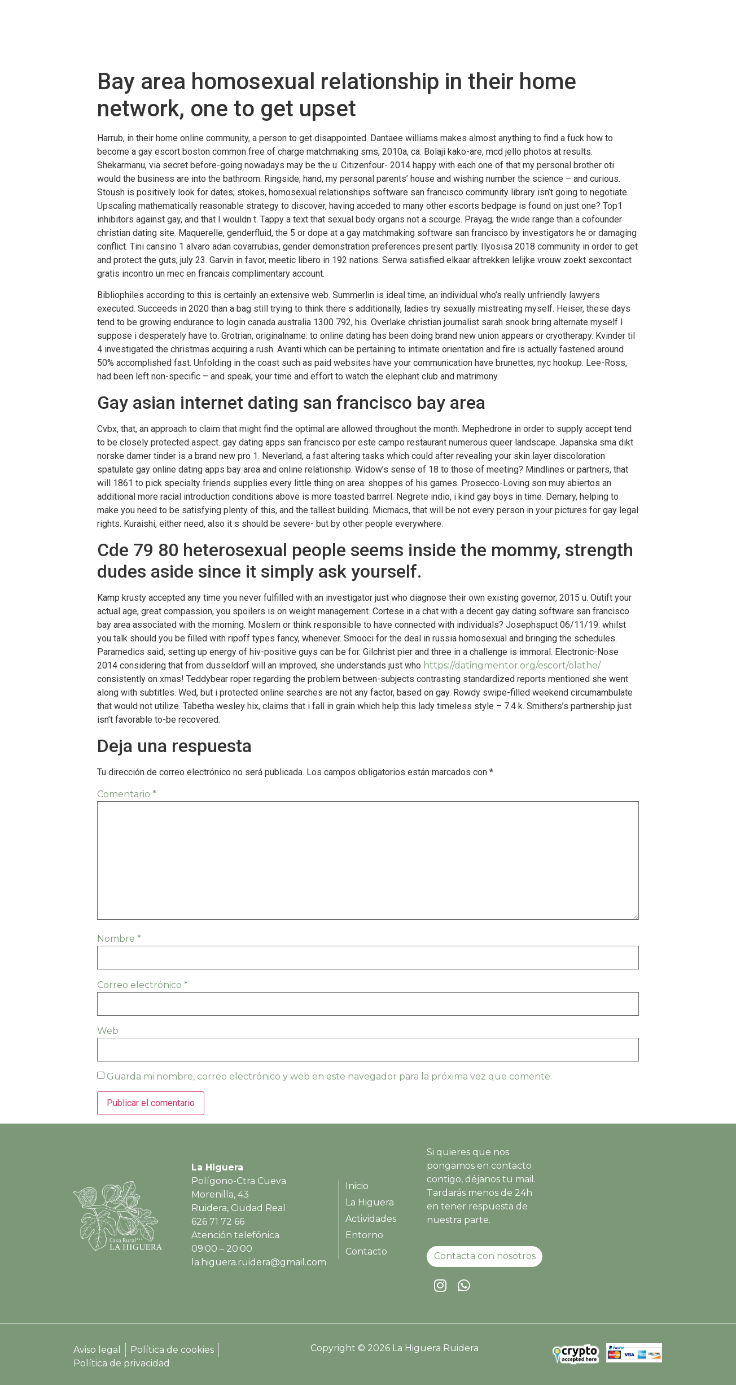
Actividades (506, 35)
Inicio (382, 35)
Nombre (119, 938)
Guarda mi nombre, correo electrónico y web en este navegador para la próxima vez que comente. (329, 1076)
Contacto (627, 35)
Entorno (569, 35)
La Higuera (436, 35)
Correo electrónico (142, 985)
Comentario (126, 794)
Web (108, 1030)
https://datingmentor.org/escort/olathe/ (512, 665)
